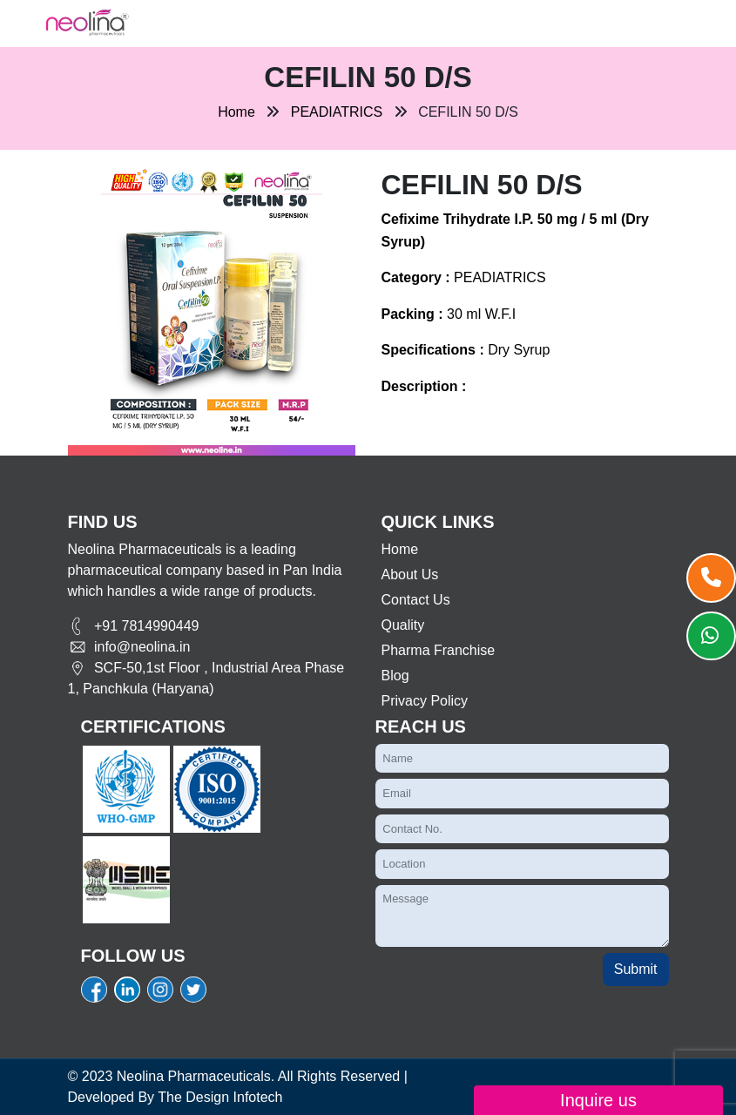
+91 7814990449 (133, 625)
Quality (403, 625)
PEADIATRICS (337, 112)
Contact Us (416, 599)
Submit (636, 969)
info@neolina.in (129, 646)
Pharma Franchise (439, 650)
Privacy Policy (425, 700)
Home (236, 112)
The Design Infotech (220, 1097)
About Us (410, 574)
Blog (395, 675)
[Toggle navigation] (191, 23)
